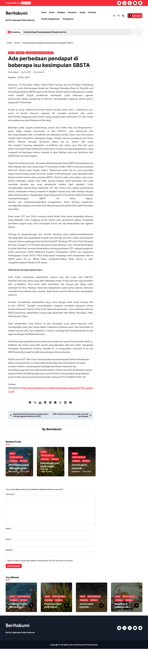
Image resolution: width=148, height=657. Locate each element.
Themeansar (92, 653)
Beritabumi (17, 13)
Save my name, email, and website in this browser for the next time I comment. (40, 569)
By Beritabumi (13, 81)
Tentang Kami (67, 19)
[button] (139, 32)
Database (61, 12)
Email (9, 547)
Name (9, 536)
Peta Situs (92, 12)
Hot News (23, 468)
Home (43, 12)
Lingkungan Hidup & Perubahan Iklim (39, 53)
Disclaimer (72, 12)
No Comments (39, 81)
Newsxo (80, 653)
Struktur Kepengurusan (50, 19)
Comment (10, 502)
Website (9, 558)
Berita (51, 12)
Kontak (82, 12)
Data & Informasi (16, 465)
